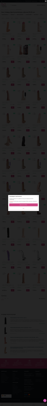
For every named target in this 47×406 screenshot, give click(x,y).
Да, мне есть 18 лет (23, 204)
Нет (23, 208)
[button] (44, 400)
